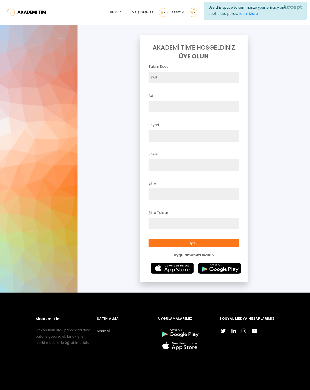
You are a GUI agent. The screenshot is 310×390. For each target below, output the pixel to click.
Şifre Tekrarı (159, 212)
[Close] (291, 7)
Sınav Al (116, 12)
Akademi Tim (48, 318)
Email (153, 154)
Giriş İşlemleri (143, 12)
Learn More (248, 13)
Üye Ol (193, 242)
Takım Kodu (158, 66)
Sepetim (178, 12)
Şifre (152, 183)
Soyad (154, 124)
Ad (151, 95)
